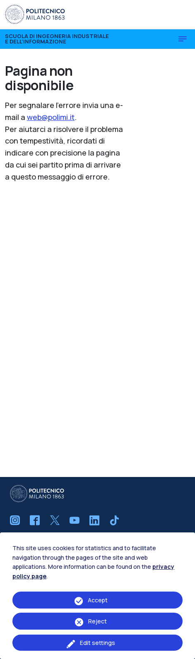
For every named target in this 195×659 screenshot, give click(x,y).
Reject (97, 621)
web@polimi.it (51, 117)
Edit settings (97, 643)
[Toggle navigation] (182, 39)
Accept (98, 600)
